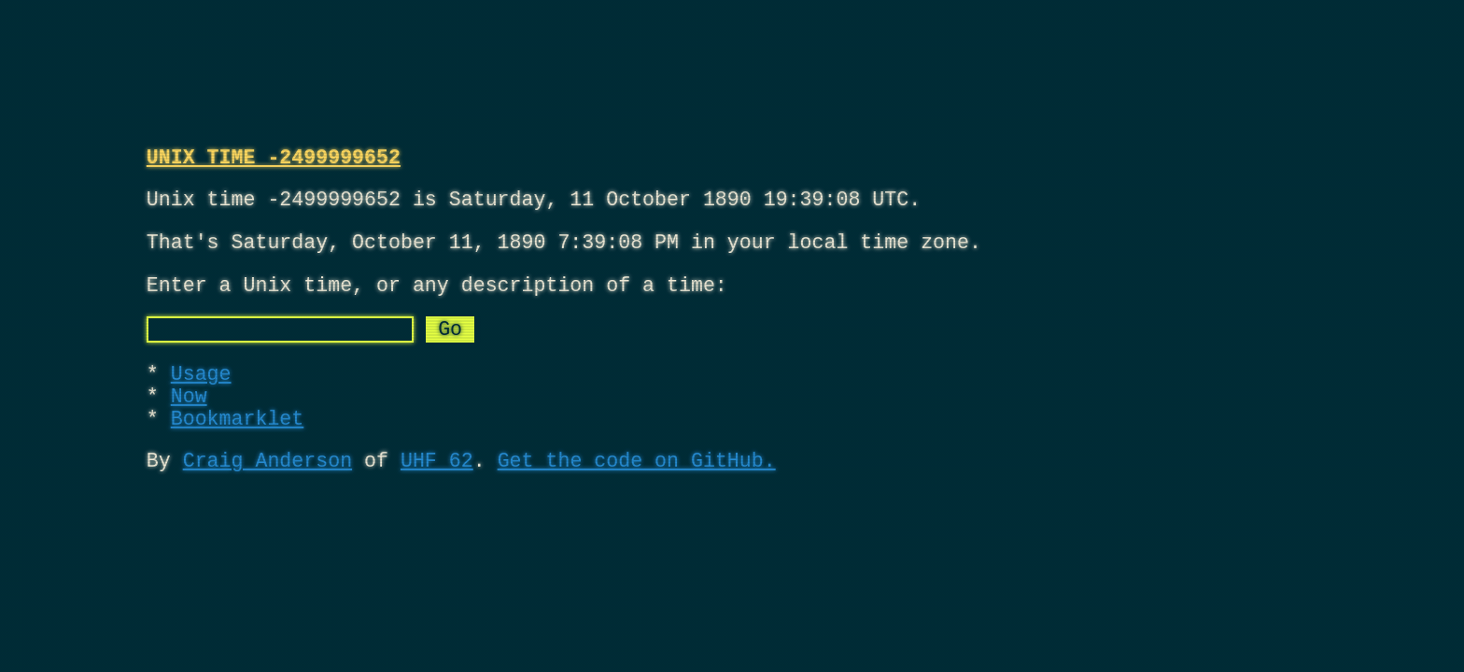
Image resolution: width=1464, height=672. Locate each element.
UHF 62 (437, 500)
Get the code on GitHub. (637, 500)
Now (189, 427)
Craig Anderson (267, 500)
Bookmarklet (237, 454)
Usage (201, 399)
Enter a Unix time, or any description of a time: (437, 301)
